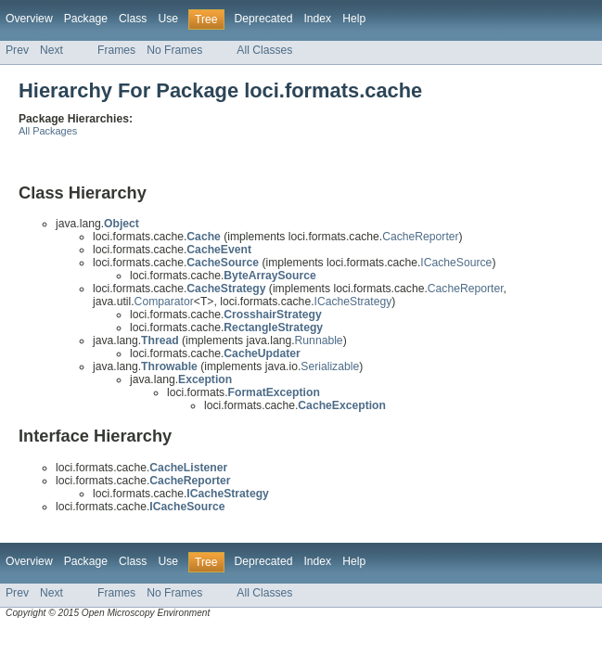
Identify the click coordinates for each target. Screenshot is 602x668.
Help (353, 18)
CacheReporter (420, 236)
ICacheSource (456, 262)
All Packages (48, 130)
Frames (116, 50)
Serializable (330, 366)
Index (317, 18)
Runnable (319, 340)
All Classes (264, 50)
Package (86, 18)
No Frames (174, 50)
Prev (17, 50)
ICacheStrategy (353, 301)
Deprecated (264, 18)
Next (51, 50)
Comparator (164, 301)
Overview (29, 18)
